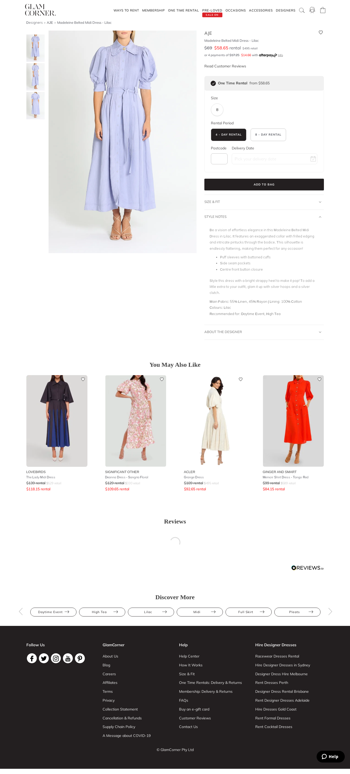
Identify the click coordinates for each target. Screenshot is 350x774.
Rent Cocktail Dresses (273, 726)
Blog (106, 665)
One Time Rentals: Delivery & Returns (210, 682)
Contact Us (188, 726)
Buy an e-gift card (194, 709)
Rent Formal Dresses (272, 718)
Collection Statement (120, 709)
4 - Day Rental (229, 134)
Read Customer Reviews (225, 66)
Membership (153, 10)
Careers (109, 674)
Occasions (236, 10)
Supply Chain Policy (119, 726)
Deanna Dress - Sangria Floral (127, 477)
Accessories (261, 10)
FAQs (183, 700)
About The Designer (262, 332)
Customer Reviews (195, 718)
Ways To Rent (126, 10)
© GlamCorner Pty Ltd (175, 749)
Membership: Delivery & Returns (206, 691)
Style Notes (262, 217)
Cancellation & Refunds (122, 718)
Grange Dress (194, 477)
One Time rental (183, 10)
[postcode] (219, 158)
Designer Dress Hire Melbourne (281, 674)
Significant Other (122, 472)
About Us (110, 656)
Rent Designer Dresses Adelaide (282, 700)
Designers (285, 10)
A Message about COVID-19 (127, 735)
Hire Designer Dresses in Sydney (282, 665)
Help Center (189, 656)
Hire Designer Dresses (275, 644)
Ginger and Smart (280, 472)
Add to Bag (264, 184)
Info (280, 55)
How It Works (191, 665)
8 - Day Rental (268, 134)
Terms (108, 691)
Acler (189, 472)
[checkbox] (213, 83)
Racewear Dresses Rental (277, 656)
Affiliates (110, 682)
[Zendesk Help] (331, 757)
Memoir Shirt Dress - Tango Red (286, 477)
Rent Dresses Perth (271, 682)
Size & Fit (262, 202)
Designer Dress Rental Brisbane (282, 691)
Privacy (109, 700)
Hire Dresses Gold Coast (275, 709)
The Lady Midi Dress (41, 477)
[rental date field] (274, 158)
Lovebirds (36, 472)
